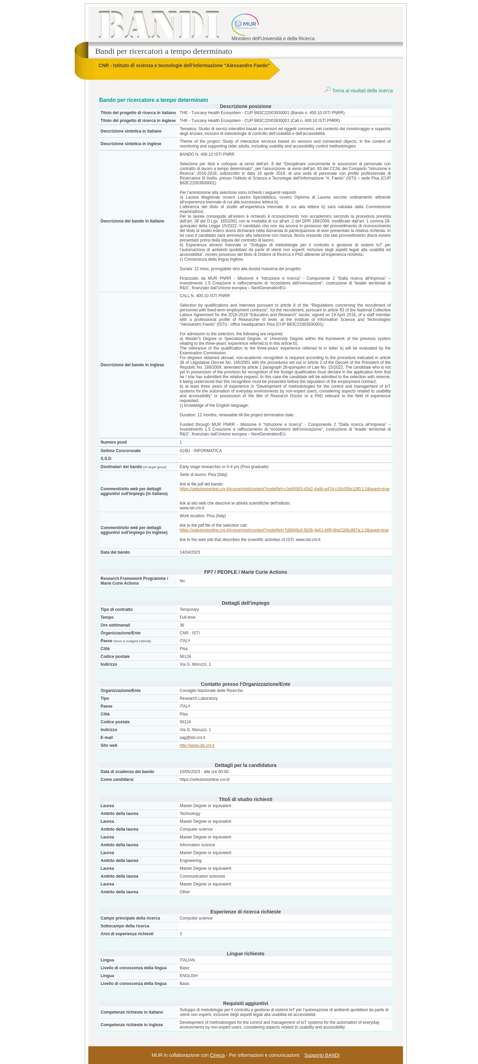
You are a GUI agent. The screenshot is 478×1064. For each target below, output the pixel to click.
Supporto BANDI (322, 1055)
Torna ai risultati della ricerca (358, 90)
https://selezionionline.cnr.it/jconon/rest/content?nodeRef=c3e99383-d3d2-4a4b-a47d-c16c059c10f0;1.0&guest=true (285, 489)
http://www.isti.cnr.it (197, 745)
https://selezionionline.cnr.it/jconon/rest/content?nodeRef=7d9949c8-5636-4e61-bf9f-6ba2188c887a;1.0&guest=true (284, 530)
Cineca (217, 1055)
